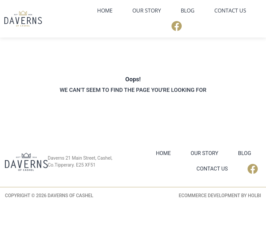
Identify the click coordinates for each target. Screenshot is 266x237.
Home (105, 10)
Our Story (146, 10)
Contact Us (230, 10)
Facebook (177, 26)
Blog (188, 10)
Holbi (254, 195)
